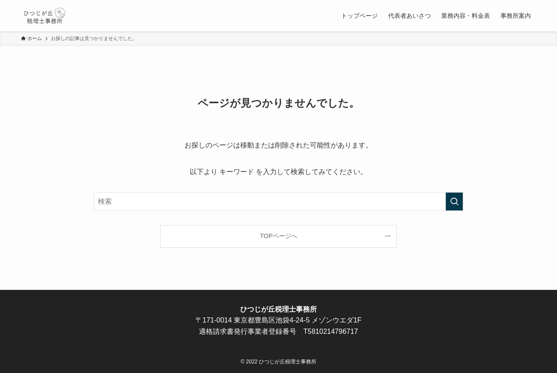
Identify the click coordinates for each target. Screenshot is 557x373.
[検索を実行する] (454, 201)
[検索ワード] (278, 201)
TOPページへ (278, 235)
